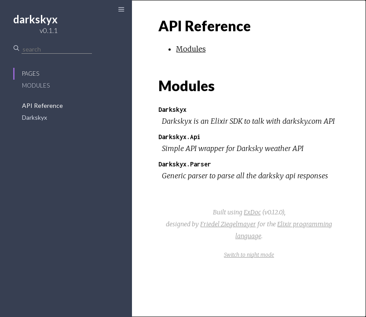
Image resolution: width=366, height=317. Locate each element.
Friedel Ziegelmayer (228, 224)
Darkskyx (34, 117)
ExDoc (252, 212)
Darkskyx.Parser (184, 164)
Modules (36, 85)
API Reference (42, 105)
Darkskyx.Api (179, 136)
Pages (30, 73)
